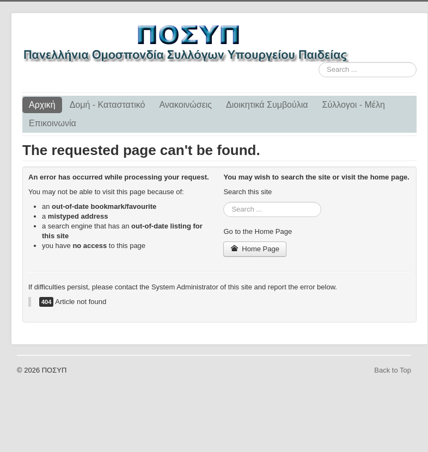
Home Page (254, 249)
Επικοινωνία (52, 123)
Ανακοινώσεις (185, 104)
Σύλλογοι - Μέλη (353, 104)
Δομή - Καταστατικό (107, 104)
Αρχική (42, 104)
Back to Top (392, 370)
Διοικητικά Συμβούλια (267, 104)
